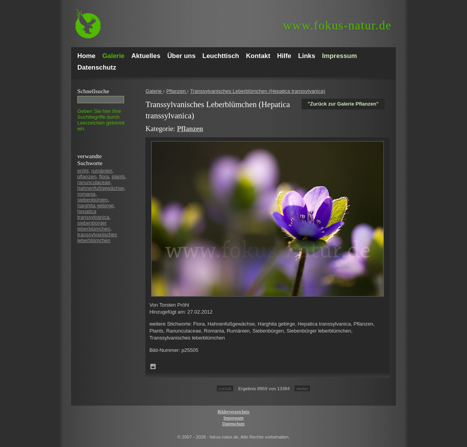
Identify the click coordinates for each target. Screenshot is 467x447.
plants (118, 176)
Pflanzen (176, 91)
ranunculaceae (93, 182)
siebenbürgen (92, 200)
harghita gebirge (95, 205)
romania (86, 194)
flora (104, 176)
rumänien (101, 171)
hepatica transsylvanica (93, 214)
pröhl (83, 171)
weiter (302, 388)
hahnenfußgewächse (100, 188)
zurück (225, 388)
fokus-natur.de (337, 25)
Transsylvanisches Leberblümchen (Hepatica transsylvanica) (257, 91)
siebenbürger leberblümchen (93, 226)
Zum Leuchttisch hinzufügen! (153, 366)
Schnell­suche (93, 91)
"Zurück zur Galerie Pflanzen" (343, 104)
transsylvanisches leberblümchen (97, 237)
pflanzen (86, 176)
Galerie (154, 91)
